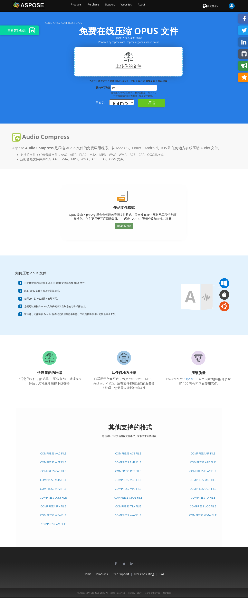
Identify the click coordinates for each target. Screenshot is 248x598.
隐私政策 (162, 81)
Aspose (189, 379)
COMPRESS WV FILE (53, 524)
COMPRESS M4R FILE (203, 480)
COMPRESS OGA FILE (203, 489)
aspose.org (133, 42)
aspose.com (118, 42)
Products (86, 5)
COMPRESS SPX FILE (53, 506)
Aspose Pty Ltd (87, 593)
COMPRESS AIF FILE (203, 453)
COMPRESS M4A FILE (53, 480)
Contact (167, 593)
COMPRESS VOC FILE (203, 506)
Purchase (104, 5)
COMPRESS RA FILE (203, 497)
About (154, 5)
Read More (124, 225)
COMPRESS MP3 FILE (128, 489)
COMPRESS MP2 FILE (53, 489)
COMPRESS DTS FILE (128, 471)
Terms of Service (152, 593)
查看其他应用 (21, 30)
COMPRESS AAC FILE (53, 453)
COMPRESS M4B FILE (128, 480)
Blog (174, 574)
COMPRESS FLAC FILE (202, 471)
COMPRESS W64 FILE (53, 515)
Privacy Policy (134, 593)
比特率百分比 (103, 87)
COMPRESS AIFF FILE (53, 462)
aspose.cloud (151, 42)
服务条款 (151, 81)
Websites (138, 5)
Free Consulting (150, 574)
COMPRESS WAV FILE (128, 515)
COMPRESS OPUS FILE (128, 497)
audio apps (52, 23)
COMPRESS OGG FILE (53, 497)
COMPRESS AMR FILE (128, 462)
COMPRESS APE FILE (203, 462)
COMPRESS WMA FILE (202, 515)
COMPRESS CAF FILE (53, 471)
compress (67, 23)
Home (74, 574)
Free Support (120, 574)
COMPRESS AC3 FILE (128, 453)
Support (121, 5)
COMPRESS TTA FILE (128, 506)
